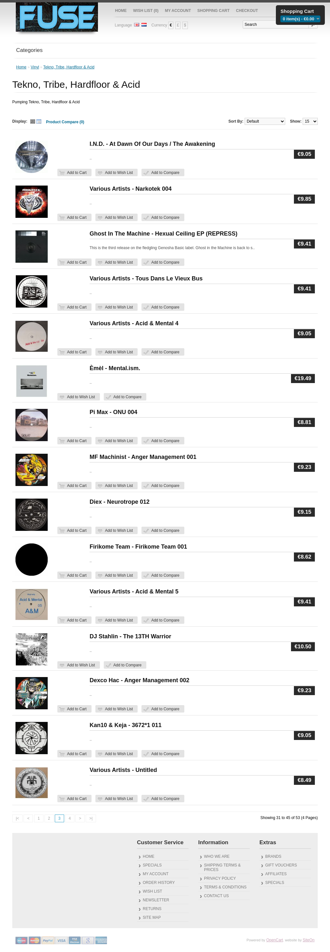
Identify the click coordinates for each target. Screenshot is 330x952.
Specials (152, 865)
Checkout (247, 10)
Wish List (152, 891)
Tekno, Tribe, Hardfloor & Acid (68, 67)
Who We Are (216, 856)
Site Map (152, 917)
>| (90, 818)
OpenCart (274, 940)
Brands (273, 856)
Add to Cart (77, 172)
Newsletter (156, 900)
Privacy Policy (220, 878)
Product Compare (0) (65, 122)
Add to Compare (165, 172)
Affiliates (275, 874)
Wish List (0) (146, 10)
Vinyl (35, 67)
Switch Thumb (35, 122)
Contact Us (216, 896)
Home (121, 10)
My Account (178, 10)
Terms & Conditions (225, 887)
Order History (159, 882)
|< (17, 818)
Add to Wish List (119, 172)
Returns (152, 908)
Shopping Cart (213, 10)
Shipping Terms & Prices (222, 867)
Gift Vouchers (281, 865)
